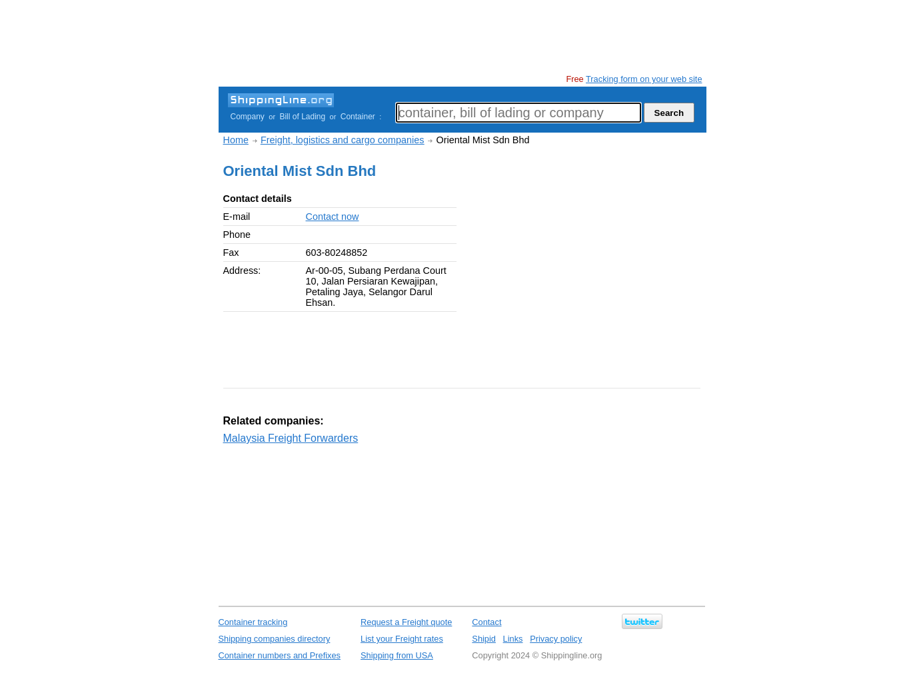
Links (513, 639)
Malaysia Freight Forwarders (291, 438)
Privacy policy (556, 639)
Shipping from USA (397, 655)
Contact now (332, 216)
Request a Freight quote (406, 622)
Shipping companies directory (275, 639)
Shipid (484, 639)
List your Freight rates (402, 639)
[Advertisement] (461, 37)
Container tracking (253, 622)
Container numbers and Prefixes (280, 655)
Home (236, 140)
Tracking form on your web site (644, 79)
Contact (486, 622)
